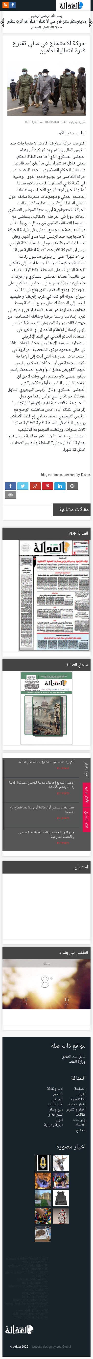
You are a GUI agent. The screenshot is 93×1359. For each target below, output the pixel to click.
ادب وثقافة (55, 1089)
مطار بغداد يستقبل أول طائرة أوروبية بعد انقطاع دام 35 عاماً (42, 810)
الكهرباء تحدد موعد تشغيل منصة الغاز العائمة (46, 762)
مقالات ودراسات (79, 1117)
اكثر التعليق (85, 819)
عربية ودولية (77, 122)
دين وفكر (56, 1110)
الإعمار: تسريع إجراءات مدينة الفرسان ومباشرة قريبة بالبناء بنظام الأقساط (41, 785)
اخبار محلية (77, 1104)
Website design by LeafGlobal (51, 1346)
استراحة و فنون (55, 1117)
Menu (88, 67)
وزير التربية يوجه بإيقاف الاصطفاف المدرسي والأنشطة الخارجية (46, 835)
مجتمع (81, 1130)
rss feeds (5, 5)
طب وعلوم (55, 1104)
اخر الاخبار (85, 769)
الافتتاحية (78, 1099)
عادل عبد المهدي (74, 1057)
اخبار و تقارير (76, 1110)
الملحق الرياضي (57, 1096)
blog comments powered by (66, 475)
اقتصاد (80, 1125)
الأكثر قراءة (85, 794)
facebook (12, 5)
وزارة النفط (77, 1062)
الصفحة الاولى (80, 1091)
